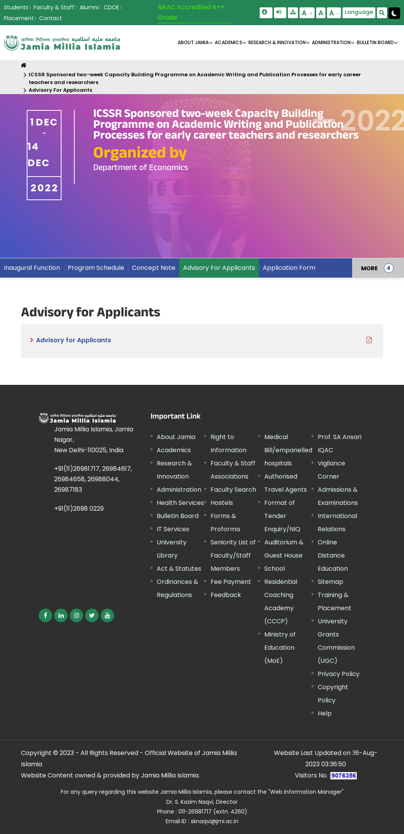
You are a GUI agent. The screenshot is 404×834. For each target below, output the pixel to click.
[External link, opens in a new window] (45, 615)
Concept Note (153, 267)
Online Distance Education (333, 555)
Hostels (222, 502)
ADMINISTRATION (331, 42)
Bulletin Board (178, 515)
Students (16, 7)
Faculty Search (233, 489)
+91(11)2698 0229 (79, 508)
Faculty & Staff (54, 7)
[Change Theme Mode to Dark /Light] (394, 13)
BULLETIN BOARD (375, 42)
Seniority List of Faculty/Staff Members (233, 555)
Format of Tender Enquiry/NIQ (282, 516)
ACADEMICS (228, 42)
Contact (50, 18)
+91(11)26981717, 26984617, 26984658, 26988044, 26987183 (93, 479)
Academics (174, 450)
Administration (179, 489)
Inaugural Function (32, 267)
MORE (369, 268)
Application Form (289, 267)
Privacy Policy (338, 673)
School (274, 568)
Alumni (89, 7)
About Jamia (193, 42)
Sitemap (330, 581)
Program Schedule (96, 267)
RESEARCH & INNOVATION (277, 42)
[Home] (24, 65)
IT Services (173, 529)
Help (325, 713)
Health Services (180, 502)
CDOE (111, 7)
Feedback (226, 594)
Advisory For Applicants (60, 90)
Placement (19, 18)
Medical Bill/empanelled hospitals (288, 450)
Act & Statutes (179, 568)
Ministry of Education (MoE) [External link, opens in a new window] (280, 647)
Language (359, 12)
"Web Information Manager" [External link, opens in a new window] (306, 792)
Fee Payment (231, 581)
